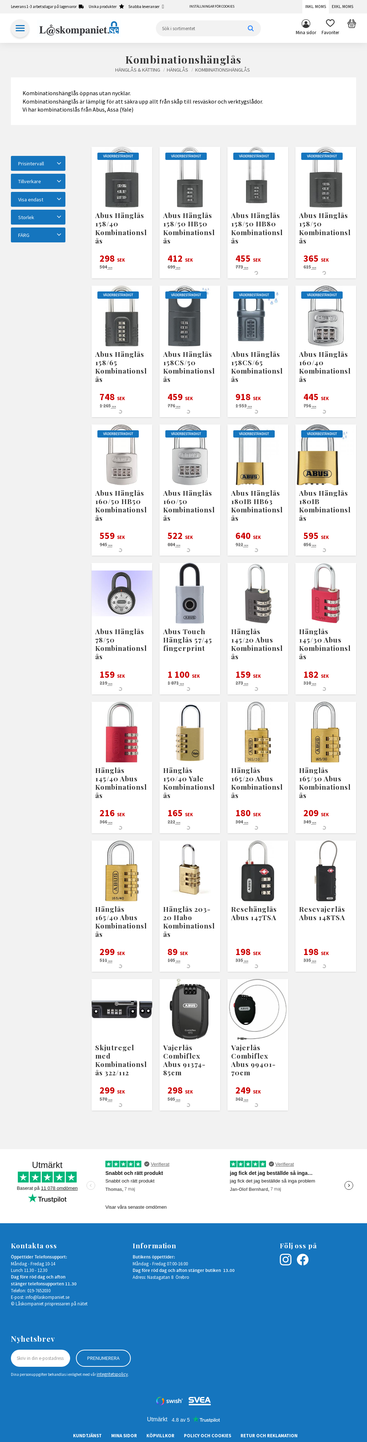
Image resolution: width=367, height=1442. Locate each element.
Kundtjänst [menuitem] (87, 1435)
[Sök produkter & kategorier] (208, 28)
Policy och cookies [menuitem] (207, 1435)
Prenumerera (103, 1358)
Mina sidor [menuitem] (306, 32)
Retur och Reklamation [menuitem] (269, 1435)
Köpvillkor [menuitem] (160, 1435)
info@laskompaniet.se (47, 1297)
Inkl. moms (315, 6)
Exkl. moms (342, 6)
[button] (330, 28)
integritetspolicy (112, 1374)
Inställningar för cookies (211, 6)
